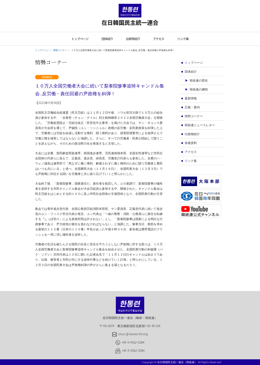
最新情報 (191, 98)
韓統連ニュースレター (200, 125)
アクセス (158, 38)
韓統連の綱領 (199, 89)
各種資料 (191, 143)
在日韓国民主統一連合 (130, 19)
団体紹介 (107, 38)
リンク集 (183, 38)
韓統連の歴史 (199, 80)
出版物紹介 (133, 38)
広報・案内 (192, 107)
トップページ (79, 38)
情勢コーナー (60, 50)
